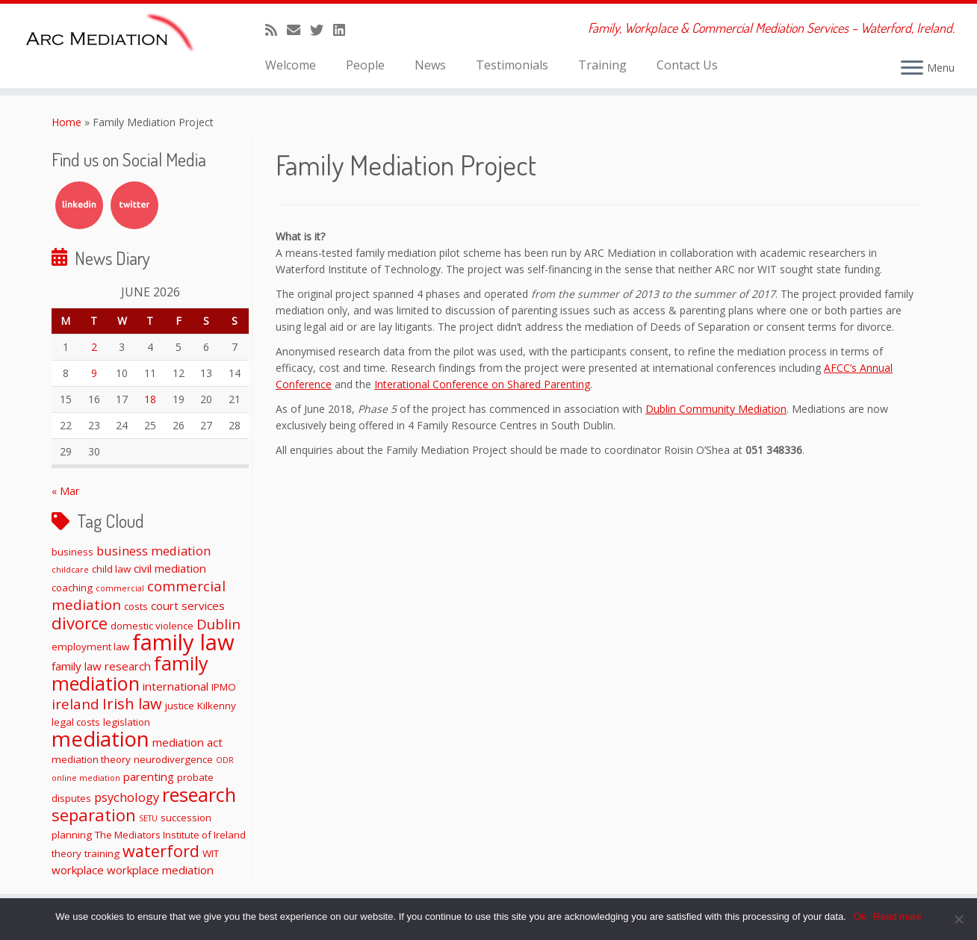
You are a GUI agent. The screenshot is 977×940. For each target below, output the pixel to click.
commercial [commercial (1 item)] (120, 588)
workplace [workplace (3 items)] (78, 869)
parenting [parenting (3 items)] (148, 776)
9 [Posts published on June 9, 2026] (94, 373)
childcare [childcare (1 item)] (70, 569)
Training (602, 65)
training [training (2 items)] (102, 853)
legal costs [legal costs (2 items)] (76, 722)
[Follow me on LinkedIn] (344, 30)
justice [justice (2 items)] (179, 705)
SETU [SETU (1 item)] (148, 818)
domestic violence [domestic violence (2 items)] (152, 625)
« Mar (65, 491)
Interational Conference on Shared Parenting (482, 384)
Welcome (290, 65)
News (430, 65)
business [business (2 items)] (72, 551)
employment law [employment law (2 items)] (90, 646)
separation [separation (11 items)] (94, 814)
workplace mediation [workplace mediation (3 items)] (160, 869)
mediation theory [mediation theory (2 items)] (91, 759)
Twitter (134, 205)
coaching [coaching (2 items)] (72, 587)
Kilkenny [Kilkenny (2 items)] (216, 705)
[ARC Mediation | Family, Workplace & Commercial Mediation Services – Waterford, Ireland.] (113, 35)
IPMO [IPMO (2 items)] (223, 687)
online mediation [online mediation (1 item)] (86, 778)
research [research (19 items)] (199, 794)
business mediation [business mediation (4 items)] (153, 550)
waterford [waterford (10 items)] (160, 851)
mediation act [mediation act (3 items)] (187, 742)
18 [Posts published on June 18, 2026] (150, 399)
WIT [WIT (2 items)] (210, 853)
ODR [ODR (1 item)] (225, 760)
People (365, 65)
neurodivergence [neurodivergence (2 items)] (173, 759)
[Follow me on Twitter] (321, 30)
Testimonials (512, 65)
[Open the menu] (912, 68)
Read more (897, 916)
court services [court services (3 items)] (188, 605)
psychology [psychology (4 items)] (126, 797)
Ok (860, 916)
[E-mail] (298, 30)
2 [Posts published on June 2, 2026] (94, 347)
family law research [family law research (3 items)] (101, 666)
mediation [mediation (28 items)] (100, 738)
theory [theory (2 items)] (66, 853)
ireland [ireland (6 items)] (75, 703)
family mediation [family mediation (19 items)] (130, 673)
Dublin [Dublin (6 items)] (218, 623)
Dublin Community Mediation (716, 409)
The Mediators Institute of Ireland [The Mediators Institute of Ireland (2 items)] (170, 834)
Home (66, 122)
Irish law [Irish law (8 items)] (132, 703)
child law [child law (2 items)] (111, 569)
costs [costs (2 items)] (136, 606)
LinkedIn (79, 205)
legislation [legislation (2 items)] (126, 722)
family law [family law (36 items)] (183, 642)
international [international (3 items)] (175, 686)
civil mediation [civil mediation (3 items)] (170, 568)
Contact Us (687, 65)
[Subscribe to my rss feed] (276, 30)
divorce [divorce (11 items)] (80, 622)
